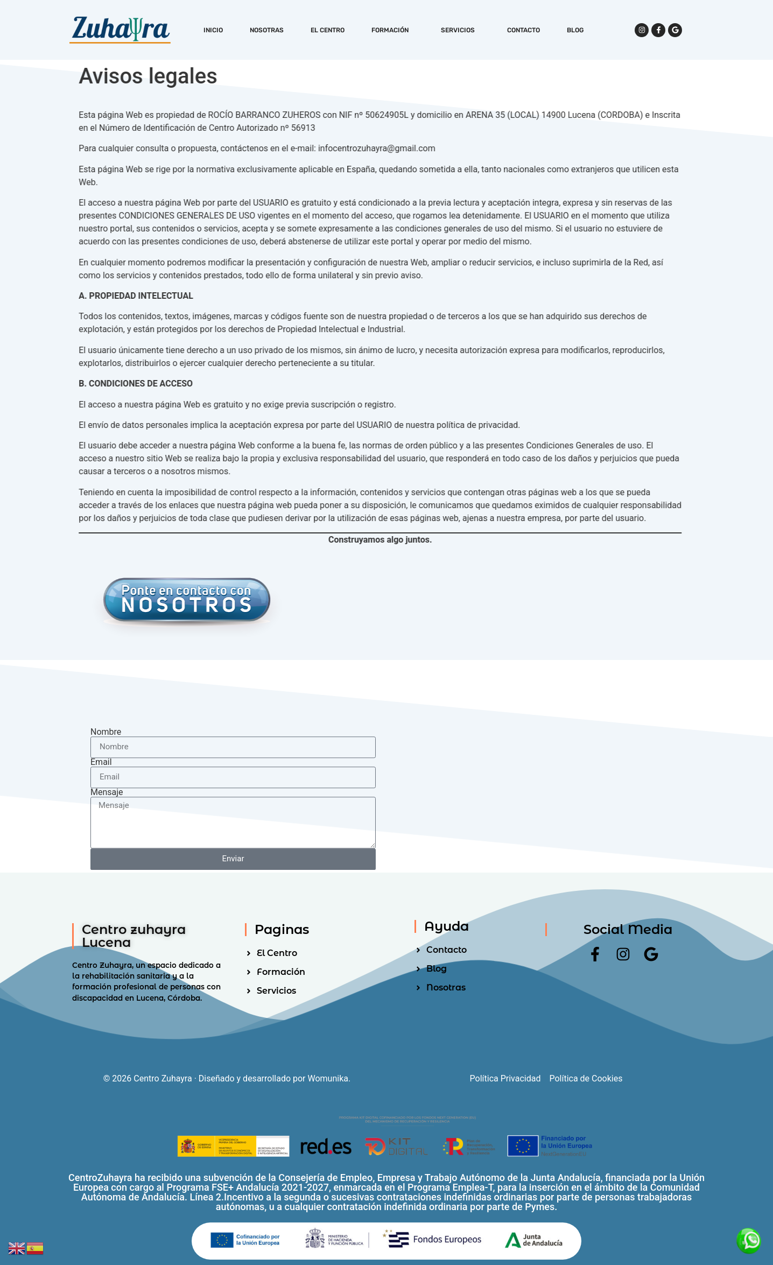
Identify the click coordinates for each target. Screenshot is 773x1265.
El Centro (328, 30)
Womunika (328, 1078)
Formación (392, 30)
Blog (575, 30)
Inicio (213, 30)
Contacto (523, 30)
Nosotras (267, 30)
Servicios (460, 30)
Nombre (105, 851)
